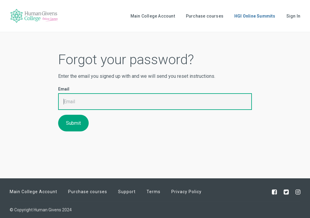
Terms (153, 191)
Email (63, 89)
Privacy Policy (186, 191)
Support (127, 191)
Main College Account (152, 16)
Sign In (293, 16)
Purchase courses (204, 16)
